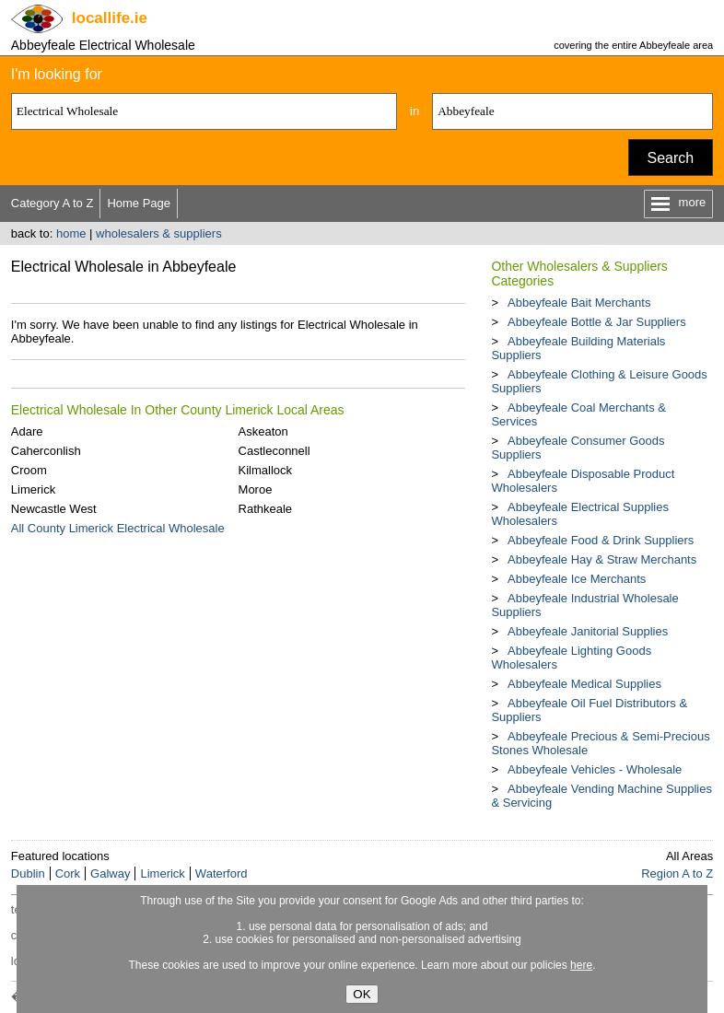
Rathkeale (266, 509)
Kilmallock (266, 470)
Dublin (28, 873)
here (581, 965)
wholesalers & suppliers (159, 233)
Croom (29, 470)
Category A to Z (52, 203)
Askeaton (263, 431)
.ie (109, 18)
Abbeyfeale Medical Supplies (584, 684)
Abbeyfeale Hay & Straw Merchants (602, 559)
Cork (67, 873)
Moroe (256, 489)
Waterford (221, 873)
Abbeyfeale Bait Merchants (579, 302)
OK (361, 994)
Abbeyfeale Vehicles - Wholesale (595, 769)
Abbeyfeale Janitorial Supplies (588, 631)
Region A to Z (677, 873)
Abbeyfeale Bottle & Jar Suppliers (597, 322)
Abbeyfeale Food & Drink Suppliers (601, 540)
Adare (27, 431)
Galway (110, 873)
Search (671, 158)
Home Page (138, 203)
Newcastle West (54, 509)
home (71, 233)
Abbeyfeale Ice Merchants (577, 579)
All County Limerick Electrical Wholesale (118, 528)
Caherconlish (46, 451)
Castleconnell (274, 451)
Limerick (33, 489)
